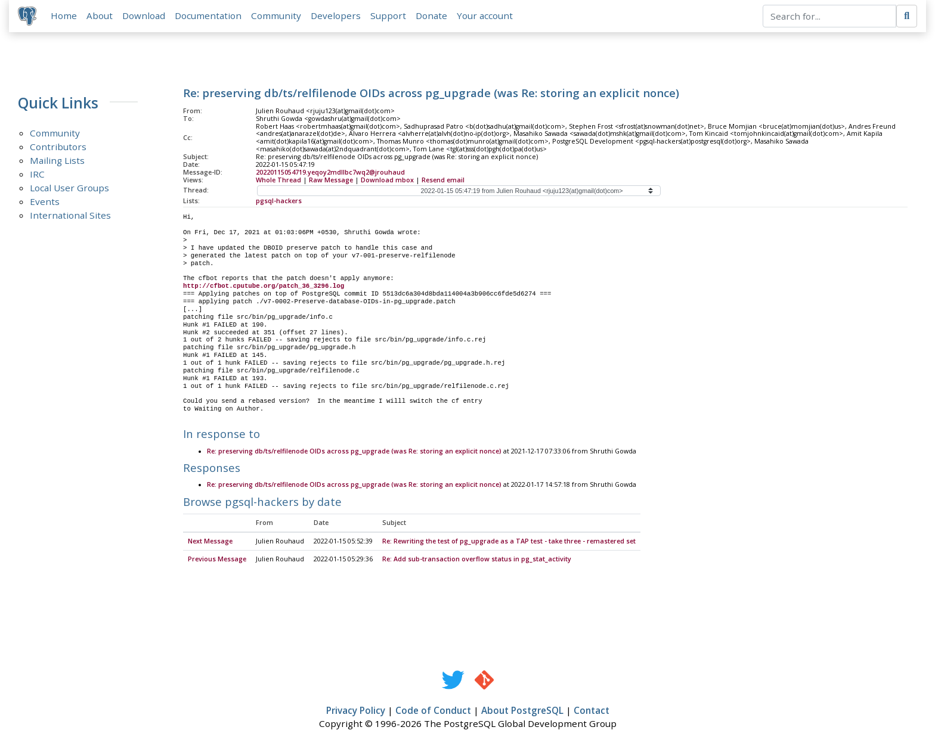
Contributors (58, 147)
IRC (37, 175)
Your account (485, 16)
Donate (432, 16)
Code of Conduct (433, 711)
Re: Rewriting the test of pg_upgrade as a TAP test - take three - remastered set (509, 542)
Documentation (208, 16)
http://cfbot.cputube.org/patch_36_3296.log (263, 287)
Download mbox (387, 180)
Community (277, 16)
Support (389, 16)
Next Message (210, 542)
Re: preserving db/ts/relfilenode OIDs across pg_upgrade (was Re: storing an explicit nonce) (354, 452)
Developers (336, 16)
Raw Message (331, 180)
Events (45, 202)
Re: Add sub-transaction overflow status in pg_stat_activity (476, 560)
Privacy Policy (355, 711)
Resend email (443, 180)
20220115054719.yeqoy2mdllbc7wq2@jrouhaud (330, 173)
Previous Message (217, 560)
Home (64, 16)
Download (144, 16)
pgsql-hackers (279, 201)
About (100, 16)
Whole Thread (278, 180)
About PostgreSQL (522, 711)
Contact (591, 711)
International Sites (70, 216)
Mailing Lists (57, 161)
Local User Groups (69, 188)
